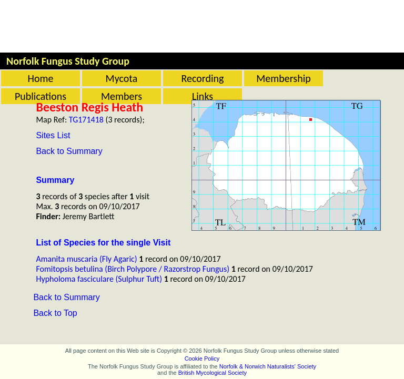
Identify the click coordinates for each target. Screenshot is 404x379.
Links (202, 96)
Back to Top (55, 313)
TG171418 (86, 120)
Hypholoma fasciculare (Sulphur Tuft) (99, 279)
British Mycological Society (212, 373)
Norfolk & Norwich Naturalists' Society (267, 366)
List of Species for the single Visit (103, 242)
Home (41, 78)
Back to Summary (69, 151)
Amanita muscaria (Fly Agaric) (86, 259)
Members (121, 96)
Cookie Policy (202, 358)
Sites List (53, 135)
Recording (202, 78)
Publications (40, 96)
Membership (283, 78)
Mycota (122, 78)
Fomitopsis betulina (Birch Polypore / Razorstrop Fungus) (132, 269)
